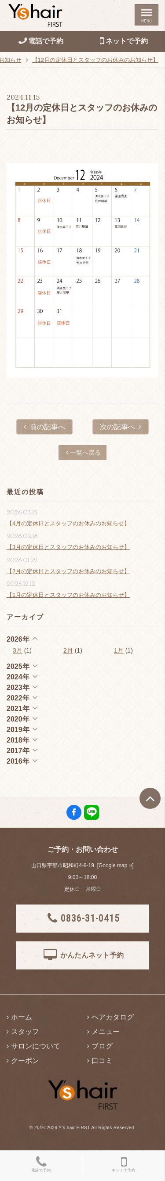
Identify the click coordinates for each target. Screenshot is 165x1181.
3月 (17, 650)
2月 (68, 650)
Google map (113, 865)
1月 (119, 650)
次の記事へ (120, 427)
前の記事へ (44, 427)
